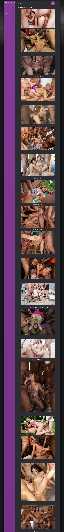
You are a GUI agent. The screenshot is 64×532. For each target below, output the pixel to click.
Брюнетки (7, 15)
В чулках (7, 13)
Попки (6, 20)
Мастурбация (7, 9)
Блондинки (7, 11)
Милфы (6, 7)
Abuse (53, 3)
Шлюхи (6, 18)
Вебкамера (7, 17)
